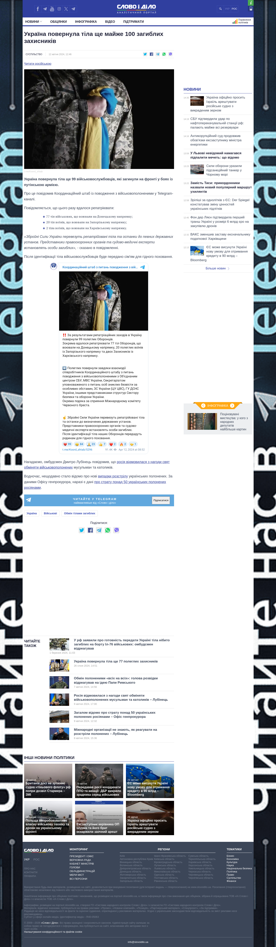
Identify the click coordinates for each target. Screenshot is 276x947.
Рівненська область (165, 880)
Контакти (31, 872)
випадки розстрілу (113, 476)
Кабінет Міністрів (82, 863)
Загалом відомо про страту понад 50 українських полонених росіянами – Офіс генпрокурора (117, 717)
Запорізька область (131, 880)
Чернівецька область (200, 874)
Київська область (164, 859)
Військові (50, 513)
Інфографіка (86, 21)
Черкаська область (199, 871)
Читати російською (37, 63)
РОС (234, 8)
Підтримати (133, 21)
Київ (122, 855)
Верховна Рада (80, 860)
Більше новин (217, 268)
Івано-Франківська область (170, 855)
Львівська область (165, 868)
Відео (110, 21)
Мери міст (77, 874)
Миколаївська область (167, 871)
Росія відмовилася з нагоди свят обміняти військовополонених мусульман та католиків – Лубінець (121, 700)
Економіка (233, 859)
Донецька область (130, 871)
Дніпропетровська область (135, 868)
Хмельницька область (201, 868)
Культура (232, 862)
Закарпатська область (133, 877)
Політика (232, 871)
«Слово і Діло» (49, 922)
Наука (230, 865)
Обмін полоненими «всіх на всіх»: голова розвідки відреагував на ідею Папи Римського (117, 682)
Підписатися (160, 500)
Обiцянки (58, 21)
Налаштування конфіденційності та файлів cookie (53, 931)
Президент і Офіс (82, 856)
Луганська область (165, 865)
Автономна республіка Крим (136, 859)
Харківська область (199, 862)
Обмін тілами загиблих (79, 513)
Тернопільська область (202, 859)
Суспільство (34, 54)
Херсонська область (200, 865)
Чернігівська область (200, 877)
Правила (30, 876)
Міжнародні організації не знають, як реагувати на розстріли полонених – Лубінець (117, 734)
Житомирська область (133, 874)
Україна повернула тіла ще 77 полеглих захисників (117, 663)
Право (230, 874)
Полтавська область (166, 877)
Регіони (164, 849)
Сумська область (198, 855)
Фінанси (231, 880)
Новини (33, 21)
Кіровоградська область (168, 862)
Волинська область (131, 865)
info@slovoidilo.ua (138, 942)
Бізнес (230, 855)
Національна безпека (239, 868)
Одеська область (164, 874)
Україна (32, 513)
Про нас (30, 868)
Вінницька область (131, 862)
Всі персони (78, 878)
